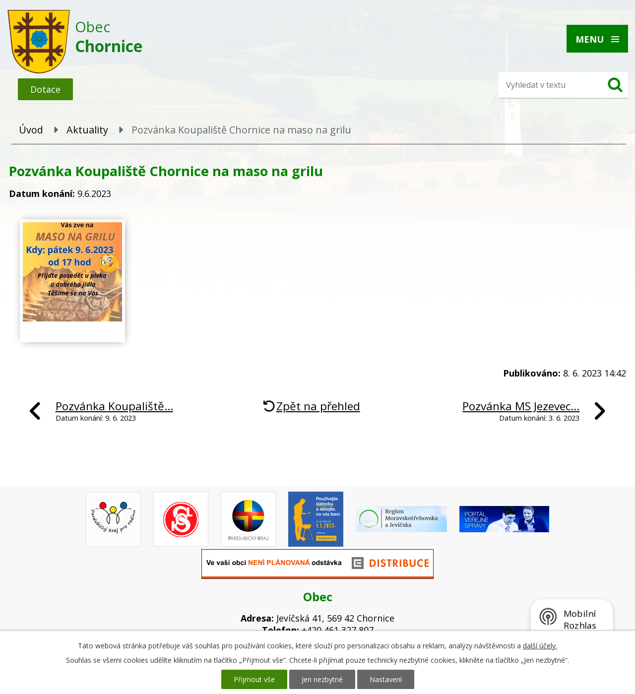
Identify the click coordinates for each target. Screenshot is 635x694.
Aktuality (87, 129)
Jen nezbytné (322, 679)
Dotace (45, 89)
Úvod (31, 129)
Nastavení (386, 679)
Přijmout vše (254, 679)
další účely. (540, 645)
